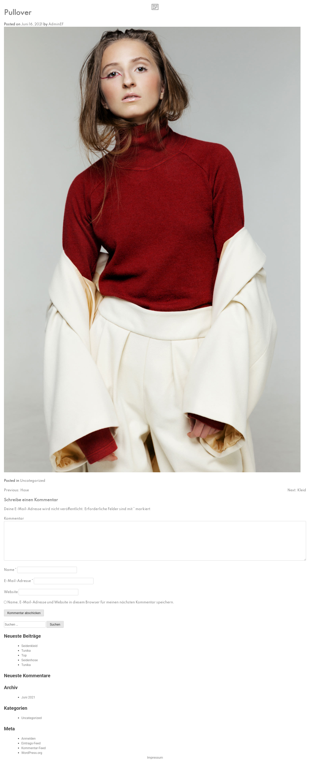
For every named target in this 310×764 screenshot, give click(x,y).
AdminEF (56, 24)
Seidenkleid (29, 646)
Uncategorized (32, 481)
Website (11, 592)
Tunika (26, 651)
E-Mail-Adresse (18, 581)
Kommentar (14, 518)
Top (24, 655)
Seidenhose (29, 660)
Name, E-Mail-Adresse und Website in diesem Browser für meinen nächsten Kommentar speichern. (90, 602)
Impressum (155, 757)
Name (10, 570)
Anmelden (28, 738)
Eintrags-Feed (31, 743)
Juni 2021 (28, 697)
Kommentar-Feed (33, 748)
